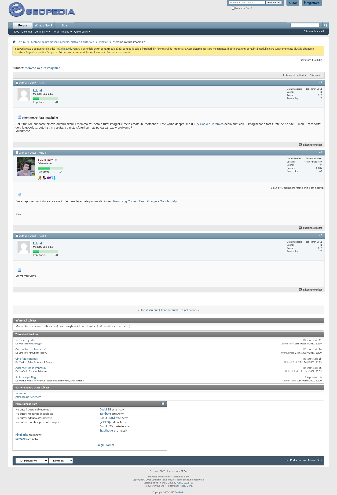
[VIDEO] (105, 422)
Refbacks (21, 439)
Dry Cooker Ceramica (209, 124)
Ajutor (293, 3)
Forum (22, 25)
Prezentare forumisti (118, 52)
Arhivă (311, 460)
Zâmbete (105, 413)
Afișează (314, 75)
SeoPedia (180, 492)
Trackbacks (106, 430)
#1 (320, 82)
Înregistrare (311, 3)
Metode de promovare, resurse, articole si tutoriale (62, 42)
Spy (64, 25)
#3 (320, 235)
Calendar (27, 31)
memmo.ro (22, 393)
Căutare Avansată (314, 31)
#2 (320, 152)
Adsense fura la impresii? (30, 367)
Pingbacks (21, 434)
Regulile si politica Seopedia (42, 52)
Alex (18, 214)
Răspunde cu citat (310, 144)
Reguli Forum (105, 445)
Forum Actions (61, 31)
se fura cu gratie (25, 340)
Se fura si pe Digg (26, 377)
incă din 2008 (63, 48)
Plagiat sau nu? (149, 310)
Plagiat (103, 42)
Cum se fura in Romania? (30, 349)
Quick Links (81, 31)
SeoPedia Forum (296, 460)
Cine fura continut (26, 358)
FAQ (16, 31)
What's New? (43, 25)
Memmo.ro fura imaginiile (42, 68)
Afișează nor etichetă (28, 397)
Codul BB (105, 409)
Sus (319, 460)
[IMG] (111, 418)
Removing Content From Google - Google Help (145, 201)
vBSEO (180, 482)
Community (41, 31)
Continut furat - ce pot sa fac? (179, 310)
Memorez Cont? (242, 8)
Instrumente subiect (293, 75)
